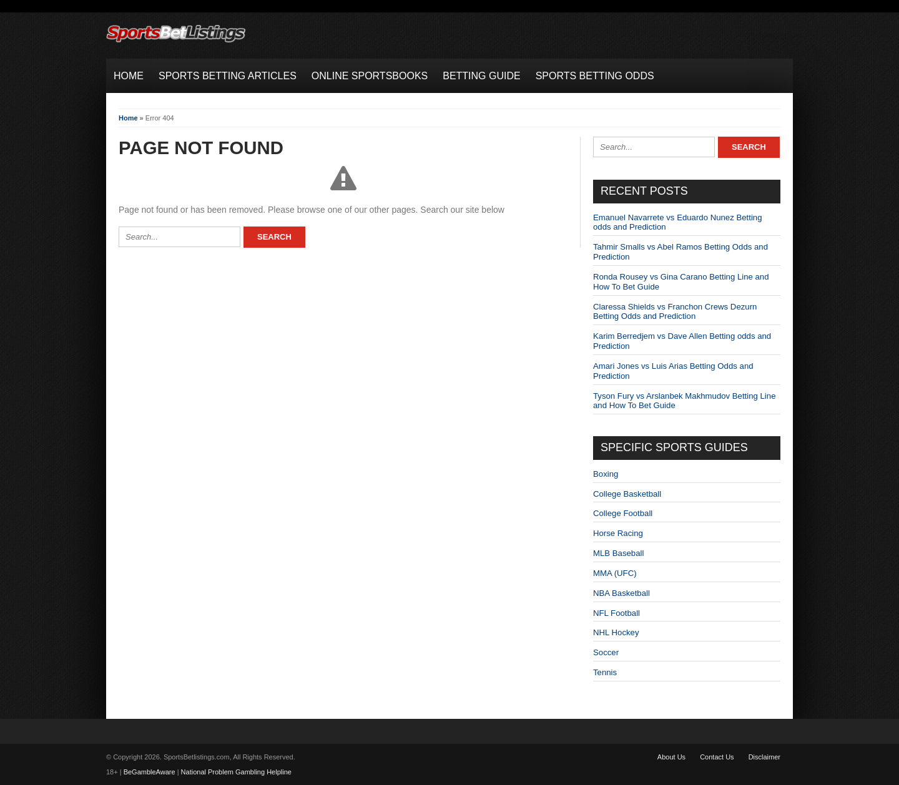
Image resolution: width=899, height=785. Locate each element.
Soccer (606, 652)
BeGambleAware (149, 772)
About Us (671, 757)
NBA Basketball (621, 593)
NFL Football (616, 613)
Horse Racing (618, 533)
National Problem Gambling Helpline (236, 772)
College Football (622, 513)
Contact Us (717, 757)
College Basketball (627, 494)
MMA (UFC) (615, 573)
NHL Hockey (616, 632)
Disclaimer (764, 757)
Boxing (605, 474)
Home (128, 118)
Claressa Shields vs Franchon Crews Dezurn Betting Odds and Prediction (675, 311)
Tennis (605, 672)
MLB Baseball (618, 553)
